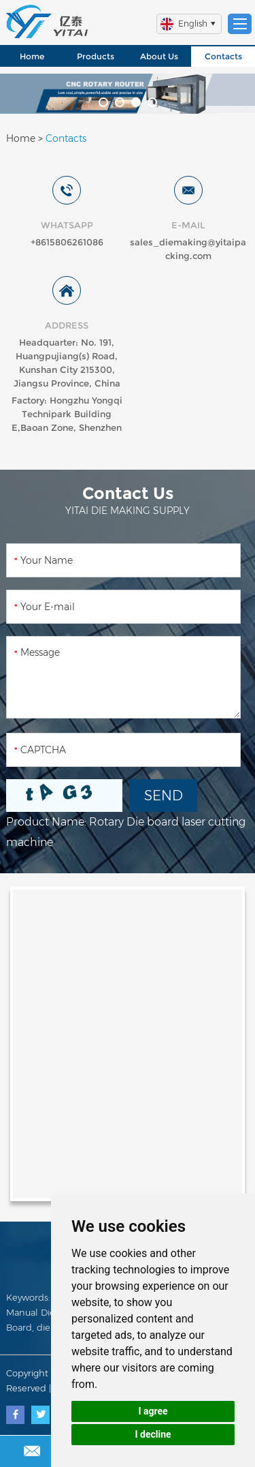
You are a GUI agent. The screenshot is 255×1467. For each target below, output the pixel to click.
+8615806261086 (67, 242)
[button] (103, 102)
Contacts (223, 56)
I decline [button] (153, 1434)
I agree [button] (152, 1411)
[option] (127, 94)
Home (32, 56)
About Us (159, 56)
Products (95, 56)
